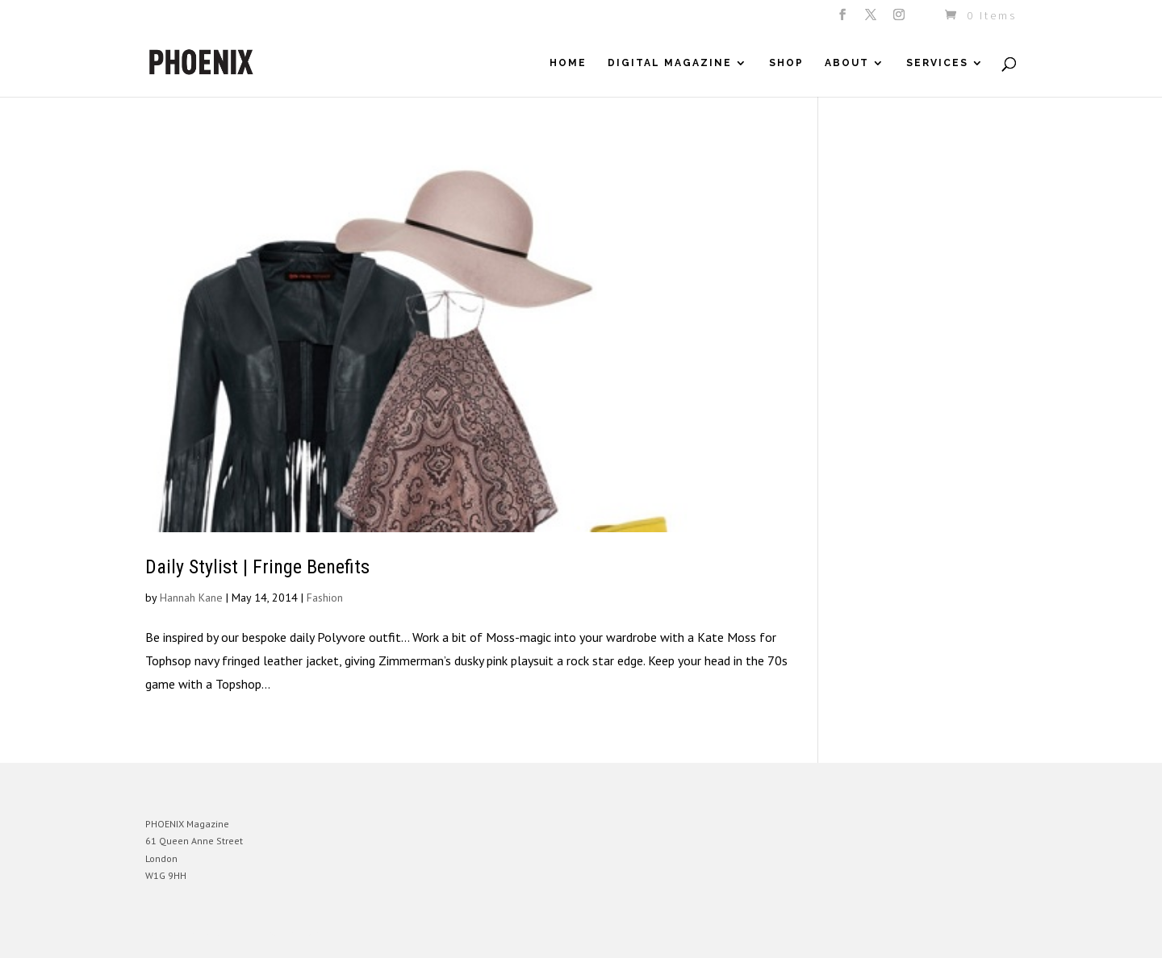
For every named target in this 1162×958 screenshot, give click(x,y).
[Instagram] (900, 19)
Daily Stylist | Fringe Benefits (257, 567)
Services (937, 63)
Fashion (325, 597)
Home (568, 63)
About (847, 63)
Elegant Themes (220, 933)
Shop (786, 63)
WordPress (321, 933)
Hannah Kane (191, 597)
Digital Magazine (670, 63)
